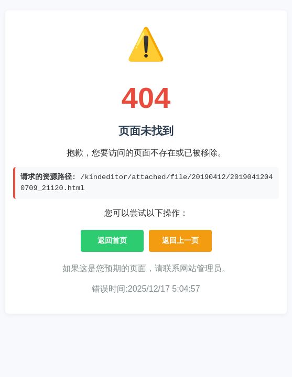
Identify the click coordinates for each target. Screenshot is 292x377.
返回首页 (112, 240)
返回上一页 (180, 240)
